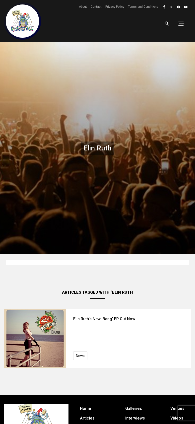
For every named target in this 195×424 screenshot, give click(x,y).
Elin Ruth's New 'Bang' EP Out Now (104, 319)
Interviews (135, 418)
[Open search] (167, 23)
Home (85, 408)
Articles (87, 418)
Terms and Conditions (143, 6)
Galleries (133, 408)
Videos (176, 418)
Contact (96, 6)
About (83, 6)
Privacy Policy (114, 6)
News (80, 355)
